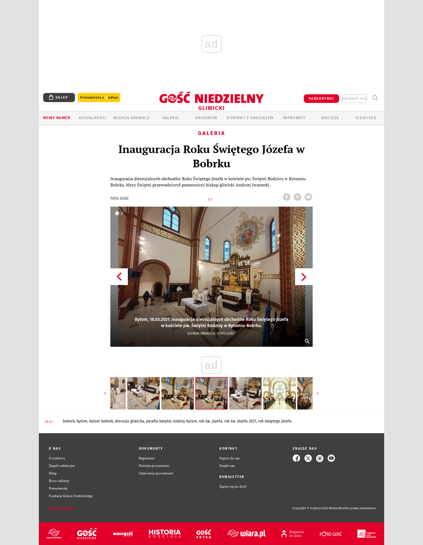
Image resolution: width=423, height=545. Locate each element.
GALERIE (170, 118)
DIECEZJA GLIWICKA (129, 421)
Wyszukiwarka (375, 98)
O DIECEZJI (366, 118)
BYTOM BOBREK (101, 421)
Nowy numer (56, 118)
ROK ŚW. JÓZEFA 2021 (240, 421)
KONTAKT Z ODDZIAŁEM (250, 118)
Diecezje (330, 118)
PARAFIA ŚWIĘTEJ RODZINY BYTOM (171, 421)
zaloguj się (354, 98)
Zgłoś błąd (61, 508)
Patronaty (294, 118)
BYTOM (82, 421)
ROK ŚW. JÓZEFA (210, 421)
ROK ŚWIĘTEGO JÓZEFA (275, 421)
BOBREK (69, 421)
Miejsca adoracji (131, 118)
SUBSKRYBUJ (321, 98)
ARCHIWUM (206, 118)
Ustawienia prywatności (156, 473)
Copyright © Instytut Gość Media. (315, 508)
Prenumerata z (99, 98)
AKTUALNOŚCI (92, 118)
